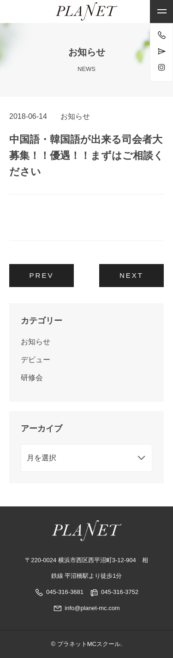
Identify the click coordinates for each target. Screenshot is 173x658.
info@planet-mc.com (86, 608)
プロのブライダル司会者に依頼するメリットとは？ (106, 278)
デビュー (35, 360)
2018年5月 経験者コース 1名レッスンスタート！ (41, 275)
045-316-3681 (65, 591)
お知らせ (75, 116)
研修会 (32, 378)
